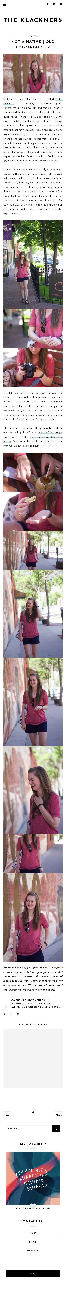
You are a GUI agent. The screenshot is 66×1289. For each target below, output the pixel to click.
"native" (29, 130)
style (56, 1007)
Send (33, 1274)
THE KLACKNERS (33, 21)
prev (59, 1115)
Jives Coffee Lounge (50, 432)
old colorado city (36, 1007)
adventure (18, 1001)
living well (37, 1004)
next (7, 1115)
